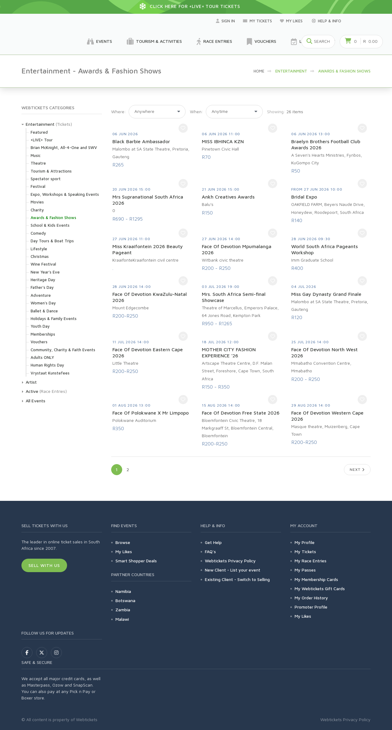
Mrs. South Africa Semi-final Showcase (234, 297)
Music (35, 155)
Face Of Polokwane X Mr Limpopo (150, 412)
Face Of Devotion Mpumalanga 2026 (236, 249)
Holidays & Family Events (54, 318)
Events (99, 41)
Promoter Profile (311, 606)
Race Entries (214, 41)
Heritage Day (43, 279)
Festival (38, 186)
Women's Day (43, 302)
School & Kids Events (50, 225)
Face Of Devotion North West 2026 (324, 352)
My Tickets (257, 20)
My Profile (305, 542)
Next (357, 469)
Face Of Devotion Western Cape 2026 (327, 416)
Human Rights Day (47, 365)
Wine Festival (43, 264)
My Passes (305, 569)
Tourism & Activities (154, 41)
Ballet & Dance (44, 310)
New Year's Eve (45, 272)
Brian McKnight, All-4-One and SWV (64, 147)
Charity (37, 209)
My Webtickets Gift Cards (320, 588)
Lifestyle (39, 248)
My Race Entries (310, 560)
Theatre (38, 163)
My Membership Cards (316, 579)
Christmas (40, 256)
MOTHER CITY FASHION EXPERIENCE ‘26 (229, 352)
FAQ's (210, 551)
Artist (31, 382)
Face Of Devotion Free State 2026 (241, 412)
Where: (118, 111)
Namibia (123, 591)
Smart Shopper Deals (136, 560)
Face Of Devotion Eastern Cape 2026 (147, 352)
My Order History (311, 597)
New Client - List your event (232, 569)
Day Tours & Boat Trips (52, 240)
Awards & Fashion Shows (53, 217)
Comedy (38, 233)
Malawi (122, 619)
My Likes (292, 20)
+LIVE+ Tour (42, 139)
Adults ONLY (42, 357)
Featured (39, 132)
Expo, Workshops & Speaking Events (65, 194)
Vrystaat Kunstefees (50, 373)
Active (32, 391)
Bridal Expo (304, 196)
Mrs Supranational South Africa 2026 (147, 200)
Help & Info (326, 20)
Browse (122, 542)
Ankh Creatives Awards (228, 196)
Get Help (213, 542)
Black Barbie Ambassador (141, 141)
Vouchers (261, 41)
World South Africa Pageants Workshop (324, 249)
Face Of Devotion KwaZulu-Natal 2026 (149, 297)
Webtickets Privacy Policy (230, 560)
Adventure (41, 295)
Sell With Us (44, 565)
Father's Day (42, 287)
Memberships (43, 334)
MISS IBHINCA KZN (223, 141)
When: (196, 111)
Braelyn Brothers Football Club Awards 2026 (325, 144)
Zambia (122, 609)
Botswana (125, 600)
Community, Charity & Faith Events (63, 349)
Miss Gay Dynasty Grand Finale (326, 294)
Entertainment (40, 124)
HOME (259, 71)
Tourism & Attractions (51, 171)
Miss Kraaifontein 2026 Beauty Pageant (147, 249)
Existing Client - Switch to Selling (237, 579)
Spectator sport (46, 178)
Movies (37, 201)
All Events (35, 400)
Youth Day (40, 326)
